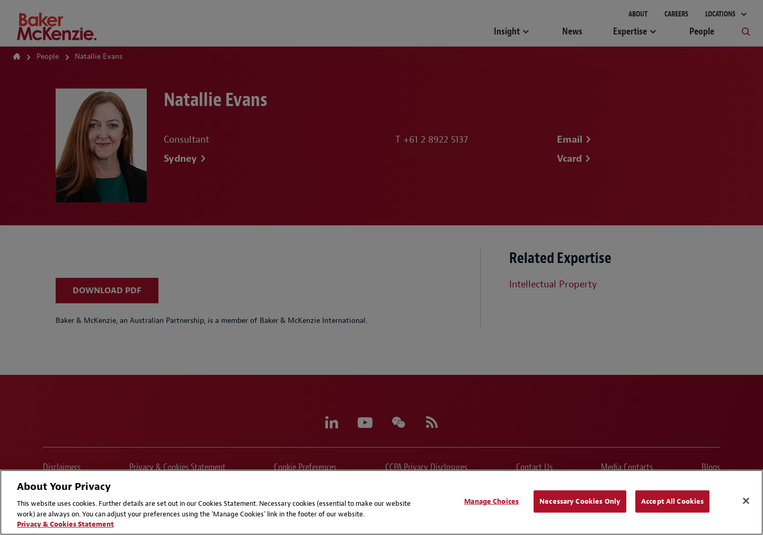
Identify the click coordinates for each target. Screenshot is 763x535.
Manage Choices (491, 501)
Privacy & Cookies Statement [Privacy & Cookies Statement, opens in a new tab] (65, 524)
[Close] (746, 501)
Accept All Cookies (672, 501)
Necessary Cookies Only (579, 501)
